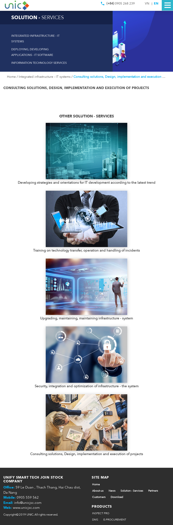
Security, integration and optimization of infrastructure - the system (87, 386)
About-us (97, 491)
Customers (98, 497)
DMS (95, 519)
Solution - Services (132, 491)
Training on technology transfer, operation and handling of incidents (86, 250)
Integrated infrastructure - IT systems (45, 77)
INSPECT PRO (100, 513)
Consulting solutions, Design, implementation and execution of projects (86, 454)
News (112, 491)
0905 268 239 (118, 4)
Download (117, 497)
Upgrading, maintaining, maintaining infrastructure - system (86, 318)
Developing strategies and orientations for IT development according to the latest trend (86, 182)
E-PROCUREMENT (114, 519)
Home (12, 77)
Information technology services (39, 63)
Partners (153, 491)
